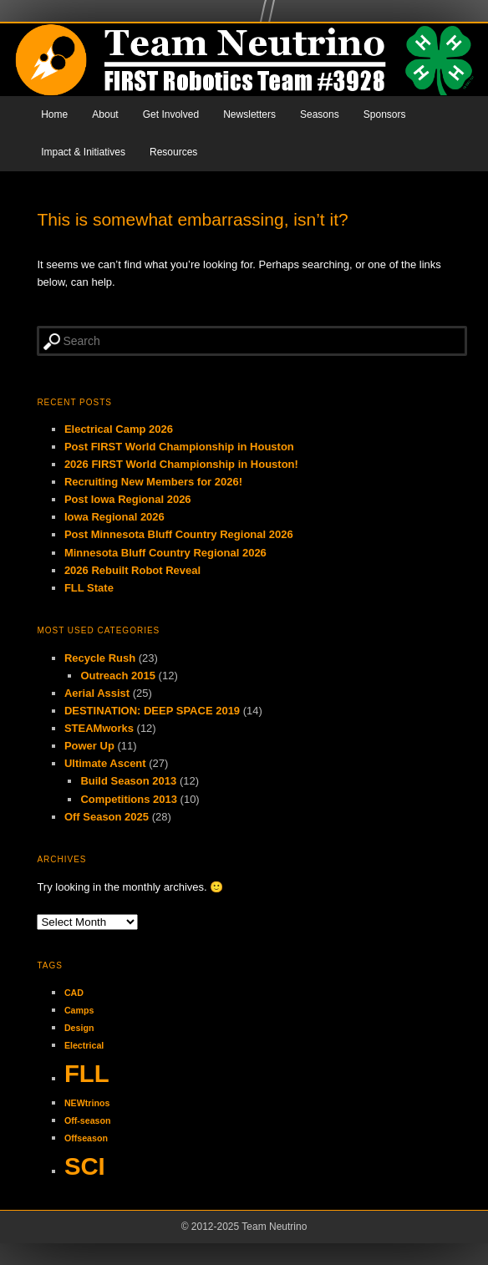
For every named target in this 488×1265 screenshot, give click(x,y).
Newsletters (249, 114)
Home (54, 114)
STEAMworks (99, 728)
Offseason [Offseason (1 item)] (86, 1138)
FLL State (89, 588)
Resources (173, 152)
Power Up (89, 745)
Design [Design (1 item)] (79, 1028)
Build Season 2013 (128, 781)
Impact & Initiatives (83, 152)
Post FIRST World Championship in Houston (179, 446)
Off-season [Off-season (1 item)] (87, 1120)
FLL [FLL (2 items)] (86, 1073)
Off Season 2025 (106, 816)
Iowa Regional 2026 (114, 517)
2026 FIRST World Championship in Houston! (181, 464)
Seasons (319, 114)
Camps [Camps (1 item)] (79, 1010)
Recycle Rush (99, 658)
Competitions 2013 (128, 799)
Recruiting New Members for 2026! (153, 481)
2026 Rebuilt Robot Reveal (132, 570)
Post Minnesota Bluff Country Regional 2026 (178, 534)
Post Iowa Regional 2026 (127, 499)
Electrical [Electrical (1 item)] (84, 1045)
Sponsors (384, 114)
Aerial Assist (97, 693)
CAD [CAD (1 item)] (74, 993)
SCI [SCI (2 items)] (84, 1166)
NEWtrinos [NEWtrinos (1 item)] (86, 1103)
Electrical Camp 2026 (118, 429)
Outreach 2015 (117, 675)
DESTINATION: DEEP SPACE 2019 (152, 710)
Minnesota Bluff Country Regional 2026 (165, 552)
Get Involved (171, 114)
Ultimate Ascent (105, 763)
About (105, 114)
